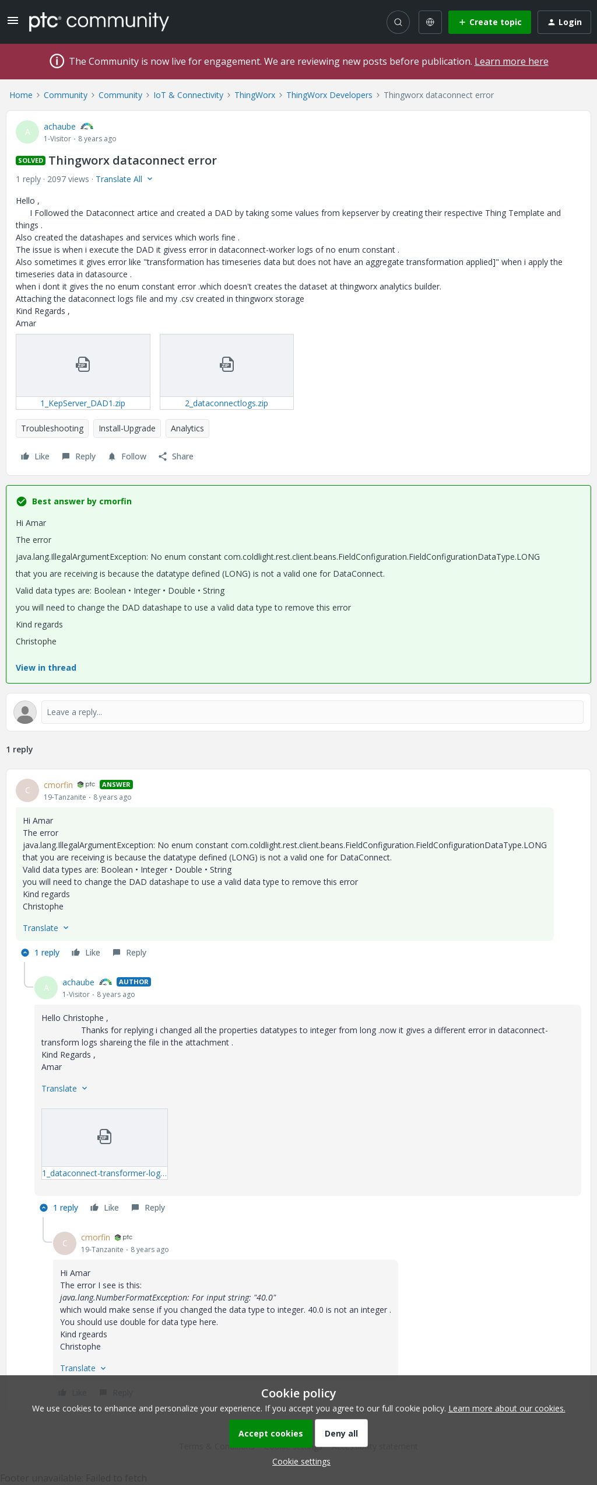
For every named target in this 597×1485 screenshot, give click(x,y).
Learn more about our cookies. (507, 1408)
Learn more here (512, 61)
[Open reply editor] (298, 712)
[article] (298, 870)
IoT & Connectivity (188, 94)
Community (65, 94)
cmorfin (58, 784)
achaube (60, 126)
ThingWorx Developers (329, 94)
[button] (13, 24)
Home (21, 94)
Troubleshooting (52, 428)
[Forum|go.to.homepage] (99, 21)
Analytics (187, 428)
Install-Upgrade (127, 428)
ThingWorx (254, 94)
